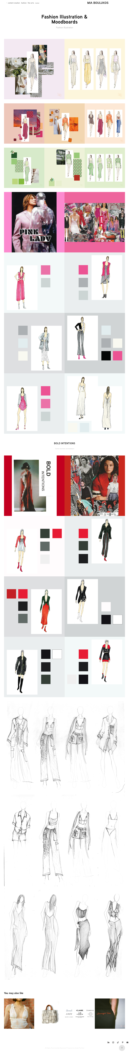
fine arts (31, 3)
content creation (14, 3)
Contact (37, 3)
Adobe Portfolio (79, 1048)
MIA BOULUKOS (97, 3)
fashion (24, 3)
